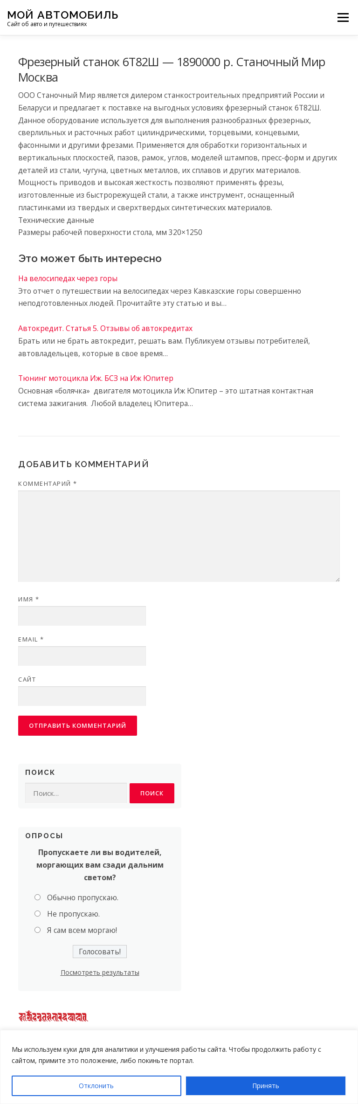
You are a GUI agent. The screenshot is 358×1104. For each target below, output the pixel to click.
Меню (343, 17)
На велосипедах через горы (67, 278)
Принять (265, 1085)
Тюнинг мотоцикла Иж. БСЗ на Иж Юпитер (95, 378)
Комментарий (47, 483)
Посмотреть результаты (100, 972)
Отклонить (96, 1085)
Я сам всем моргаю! (82, 930)
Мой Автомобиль (62, 14)
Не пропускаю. (73, 914)
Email (31, 639)
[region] (179, 1067)
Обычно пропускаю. (82, 897)
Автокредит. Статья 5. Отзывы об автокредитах (105, 328)
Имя (29, 599)
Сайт (27, 679)
